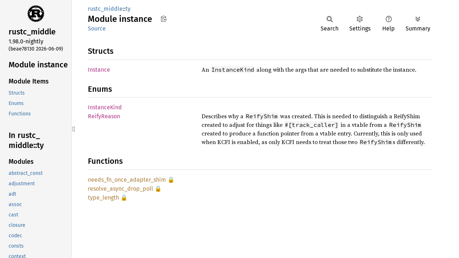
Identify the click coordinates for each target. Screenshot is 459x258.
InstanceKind (105, 107)
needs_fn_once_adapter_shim (127, 179)
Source (97, 28)
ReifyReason (104, 116)
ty (128, 8)
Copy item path (164, 19)
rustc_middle (105, 8)
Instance (99, 69)
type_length (103, 197)
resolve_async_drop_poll (120, 188)
